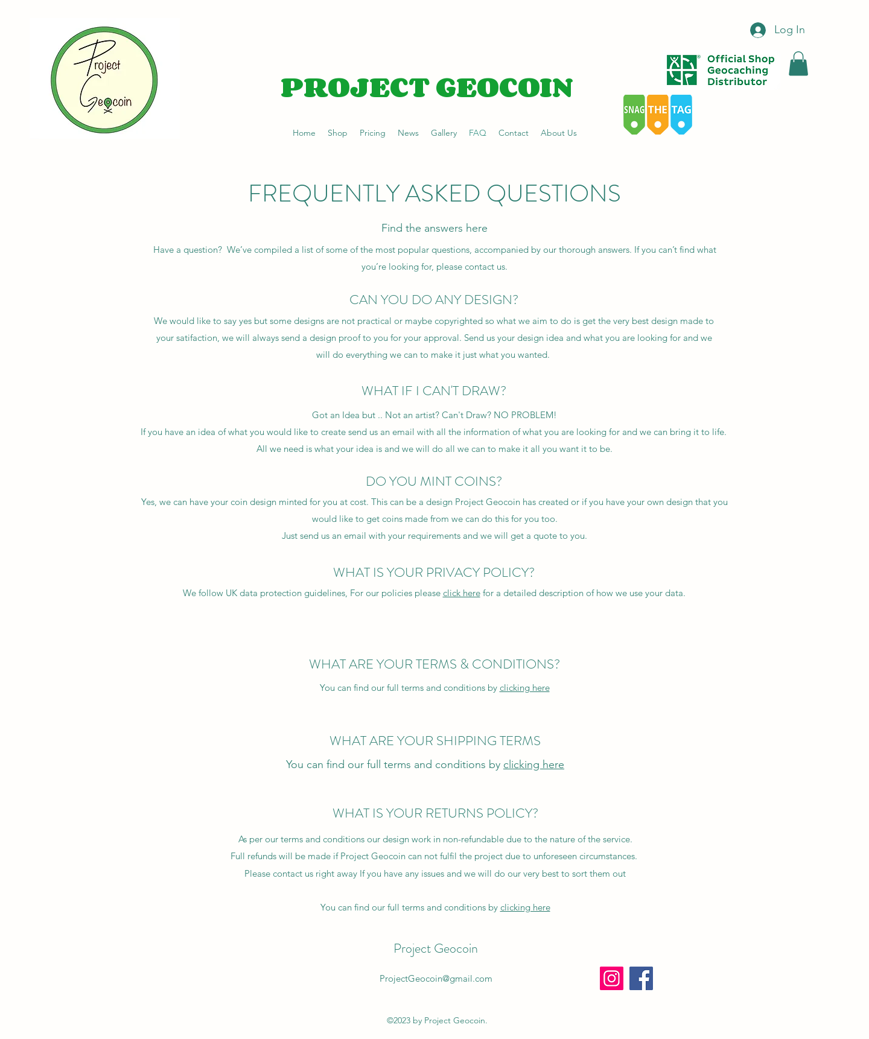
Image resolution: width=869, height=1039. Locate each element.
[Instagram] (611, 978)
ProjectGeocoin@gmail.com (436, 978)
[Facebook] (641, 978)
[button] (798, 63)
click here (461, 593)
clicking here (525, 687)
